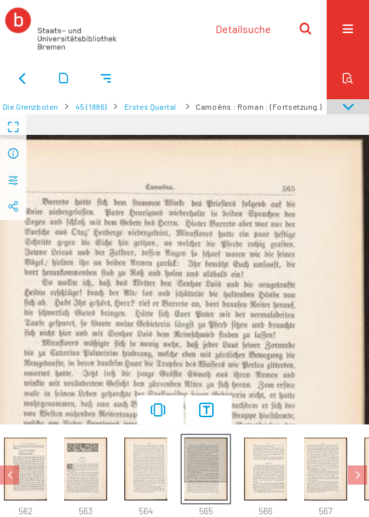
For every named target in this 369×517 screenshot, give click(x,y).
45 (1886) (91, 106)
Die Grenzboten (30, 106)
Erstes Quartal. (151, 106)
